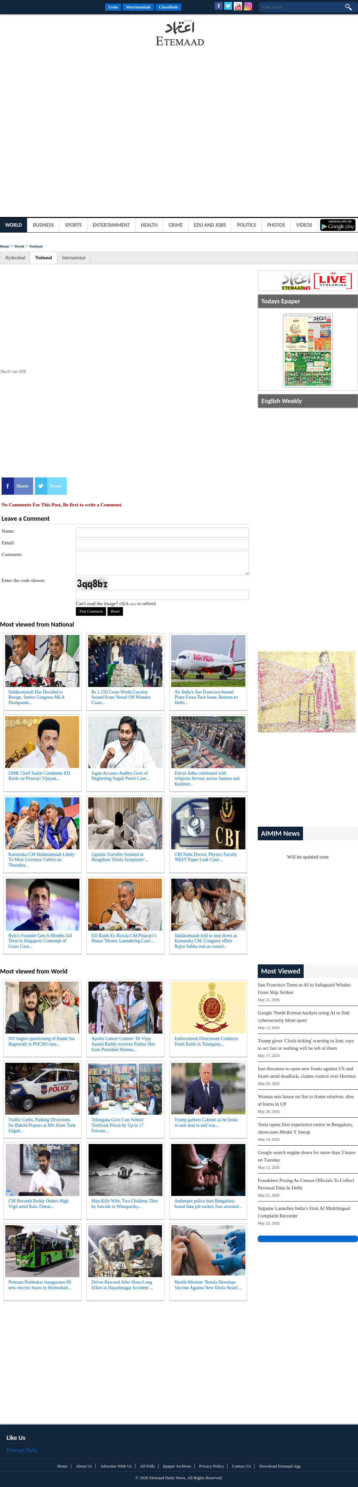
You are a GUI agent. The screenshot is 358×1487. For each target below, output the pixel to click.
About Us (84, 1466)
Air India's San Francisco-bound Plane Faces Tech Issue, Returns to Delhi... (206, 697)
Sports (73, 225)
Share (22, 486)
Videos (304, 225)
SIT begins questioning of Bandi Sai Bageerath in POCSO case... (41, 1041)
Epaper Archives (177, 1466)
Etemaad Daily (22, 1450)
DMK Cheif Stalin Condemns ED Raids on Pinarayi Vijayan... (39, 776)
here (133, 604)
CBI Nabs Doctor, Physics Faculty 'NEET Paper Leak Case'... (205, 857)
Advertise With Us (116, 1466)
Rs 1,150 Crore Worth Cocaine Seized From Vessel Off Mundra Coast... (120, 697)
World (13, 225)
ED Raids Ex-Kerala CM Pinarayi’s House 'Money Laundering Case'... (124, 938)
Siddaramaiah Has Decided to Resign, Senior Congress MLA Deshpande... (36, 697)
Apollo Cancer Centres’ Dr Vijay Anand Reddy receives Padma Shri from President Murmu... (123, 1044)
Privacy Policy (211, 1466)
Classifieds (168, 7)
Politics (246, 225)
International (74, 257)
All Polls (147, 1466)
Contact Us (241, 1466)
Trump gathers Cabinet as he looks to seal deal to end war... (206, 1122)
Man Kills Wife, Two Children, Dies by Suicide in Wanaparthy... (124, 1204)
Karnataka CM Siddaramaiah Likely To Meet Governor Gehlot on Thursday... (41, 860)
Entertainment (111, 225)
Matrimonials (138, 7)
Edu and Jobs (210, 225)
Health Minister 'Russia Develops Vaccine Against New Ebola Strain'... (208, 1285)
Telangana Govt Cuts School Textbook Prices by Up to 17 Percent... (117, 1125)
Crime (176, 225)
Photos (276, 225)
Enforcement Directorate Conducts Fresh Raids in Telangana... (206, 1041)
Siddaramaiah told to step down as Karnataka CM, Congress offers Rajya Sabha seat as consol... (205, 941)
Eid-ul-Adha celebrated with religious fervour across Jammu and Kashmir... (207, 779)
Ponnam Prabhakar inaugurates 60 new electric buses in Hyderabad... (39, 1285)
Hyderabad (15, 257)
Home (4, 246)
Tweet (55, 486)
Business (43, 225)
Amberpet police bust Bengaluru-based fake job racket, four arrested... (208, 1204)
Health (149, 225)
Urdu (113, 7)
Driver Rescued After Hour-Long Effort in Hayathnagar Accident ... (122, 1285)
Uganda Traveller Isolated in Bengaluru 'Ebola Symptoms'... (119, 857)
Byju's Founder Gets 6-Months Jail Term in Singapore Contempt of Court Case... (40, 941)
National (35, 246)
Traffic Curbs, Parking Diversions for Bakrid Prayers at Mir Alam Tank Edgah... (42, 1125)
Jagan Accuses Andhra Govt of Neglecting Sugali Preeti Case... (120, 776)
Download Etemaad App (280, 1466)
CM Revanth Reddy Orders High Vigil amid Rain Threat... (38, 1204)
